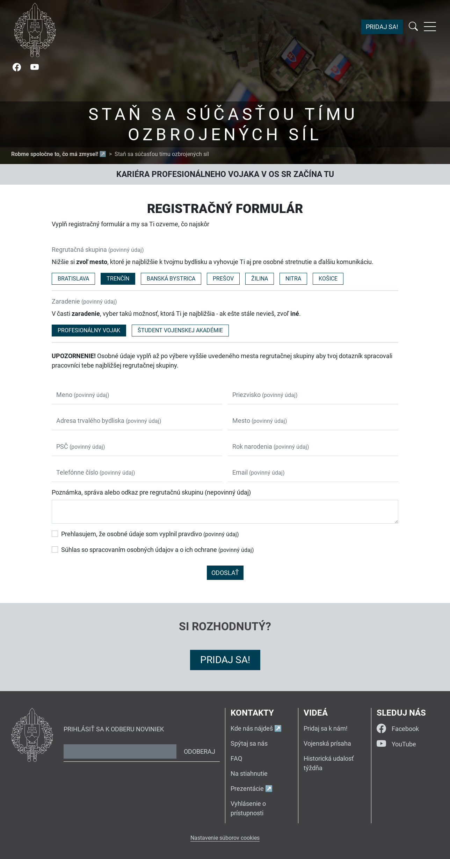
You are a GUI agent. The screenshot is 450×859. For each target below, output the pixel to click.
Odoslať (225, 572)
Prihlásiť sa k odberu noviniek (114, 729)
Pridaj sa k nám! (326, 728)
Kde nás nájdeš (252, 728)
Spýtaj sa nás (249, 743)
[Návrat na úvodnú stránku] (35, 30)
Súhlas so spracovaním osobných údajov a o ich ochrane (157, 549)
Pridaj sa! (382, 26)
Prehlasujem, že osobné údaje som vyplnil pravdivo (150, 534)
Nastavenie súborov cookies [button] (225, 838)
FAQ (236, 758)
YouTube (396, 744)
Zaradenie (84, 301)
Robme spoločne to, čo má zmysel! (54, 154)
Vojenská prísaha (327, 743)
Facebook (398, 729)
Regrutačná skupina (98, 249)
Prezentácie (247, 788)
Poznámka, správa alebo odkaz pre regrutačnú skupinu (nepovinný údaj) (151, 492)
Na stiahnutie (249, 773)
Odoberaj (199, 751)
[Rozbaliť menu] (430, 26)
